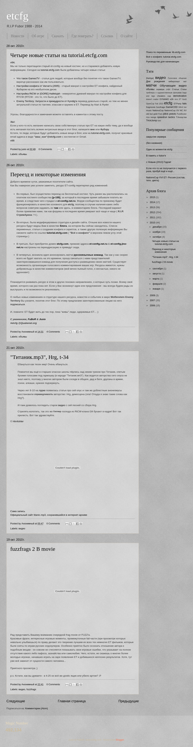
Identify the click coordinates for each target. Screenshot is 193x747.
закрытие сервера (156, 136)
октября (157, 236)
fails (184, 103)
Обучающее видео (173, 85)
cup (169, 96)
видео (61, 405)
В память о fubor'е (156, 155)
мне (92, 129)
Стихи (184, 89)
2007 (153, 300)
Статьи (175, 89)
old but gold (152, 114)
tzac (159, 121)
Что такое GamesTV (28, 78)
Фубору (104, 129)
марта (156, 278)
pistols (172, 113)
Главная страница (72, 701)
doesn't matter (152, 99)
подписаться (17, 304)
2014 (153, 202)
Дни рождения (155, 81)
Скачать (58, 36)
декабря (157, 226)
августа (157, 273)
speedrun (162, 117)
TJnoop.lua (181, 117)
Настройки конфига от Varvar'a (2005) (38, 86)
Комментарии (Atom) (36, 708)
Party (160, 114)
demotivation (180, 95)
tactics (171, 117)
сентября (158, 268)
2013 (153, 207)
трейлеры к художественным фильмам (164, 93)
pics (165, 113)
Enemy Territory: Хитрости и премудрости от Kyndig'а (47, 101)
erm (176, 99)
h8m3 (180, 107)
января (157, 288)
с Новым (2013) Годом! (158, 162)
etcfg (17, 16)
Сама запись (17, 511)
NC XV (183, 110)
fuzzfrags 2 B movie (32, 549)
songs (153, 117)
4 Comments (53, 331)
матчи (151, 85)
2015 (153, 197)
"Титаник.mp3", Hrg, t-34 (39, 357)
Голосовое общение (177, 78)
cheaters (161, 96)
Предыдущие (129, 701)
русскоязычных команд (88, 254)
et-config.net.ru (98, 243)
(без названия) (154, 143)
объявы (23, 154)
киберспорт (174, 81)
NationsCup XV (171, 110)
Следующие (15, 701)
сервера (160, 89)
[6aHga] (150, 78)
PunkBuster (182, 114)
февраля (158, 283)
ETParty (177, 104)
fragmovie (151, 107)
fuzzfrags (31, 689)
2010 (153, 222)
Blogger (120, 739)
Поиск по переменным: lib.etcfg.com (165, 52)
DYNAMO (164, 99)
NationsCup (158, 110)
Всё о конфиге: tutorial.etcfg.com (163, 56)
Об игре (38, 36)
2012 (153, 212)
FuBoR (32, 319)
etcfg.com (63, 243)
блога (63, 225)
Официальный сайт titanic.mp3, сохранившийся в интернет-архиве (48, 515)
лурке (42, 390)
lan (185, 107)
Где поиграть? (82, 36)
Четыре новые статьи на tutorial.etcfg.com (58, 55)
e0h (172, 99)
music (149, 110)
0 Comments (45, 149)
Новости (17, 36)
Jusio (42, 319)
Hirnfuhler (18, 421)
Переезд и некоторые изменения (48, 174)
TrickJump (151, 120)
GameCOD (172, 107)
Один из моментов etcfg (159, 149)
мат (185, 82)
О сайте (127, 36)
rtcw (148, 117)
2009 (153, 295)
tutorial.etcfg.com (50, 70)
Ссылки (107, 36)
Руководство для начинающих (162, 61)
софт (168, 89)
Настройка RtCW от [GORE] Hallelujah (38, 93)
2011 (153, 217)
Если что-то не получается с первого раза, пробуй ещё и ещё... (166, 169)
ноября (157, 232)
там (56, 208)
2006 (153, 305)
